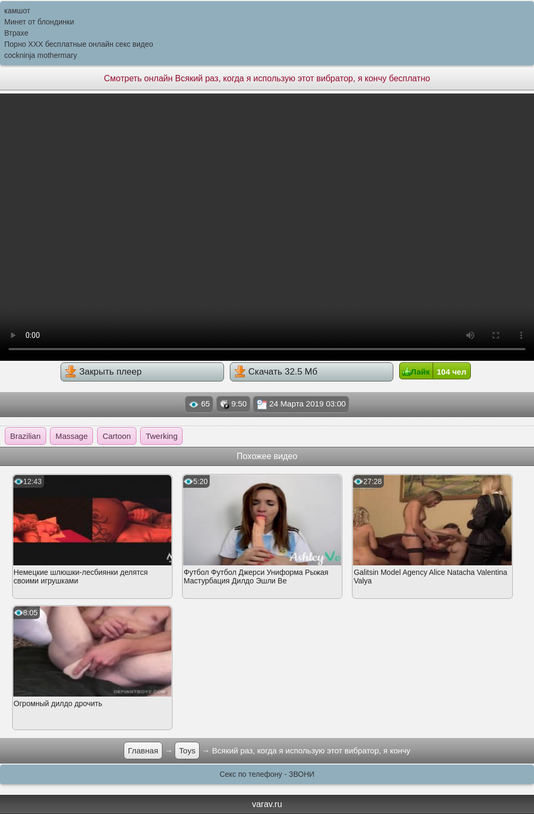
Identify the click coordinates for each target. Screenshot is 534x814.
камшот (17, 10)
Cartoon (116, 435)
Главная (143, 750)
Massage (71, 435)
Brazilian (25, 435)
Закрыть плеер (103, 371)
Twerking (161, 435)
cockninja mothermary (40, 55)
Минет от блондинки (39, 22)
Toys (187, 750)
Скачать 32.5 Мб (275, 371)
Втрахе (16, 33)
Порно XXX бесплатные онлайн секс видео (78, 44)
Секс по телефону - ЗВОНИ (267, 774)
